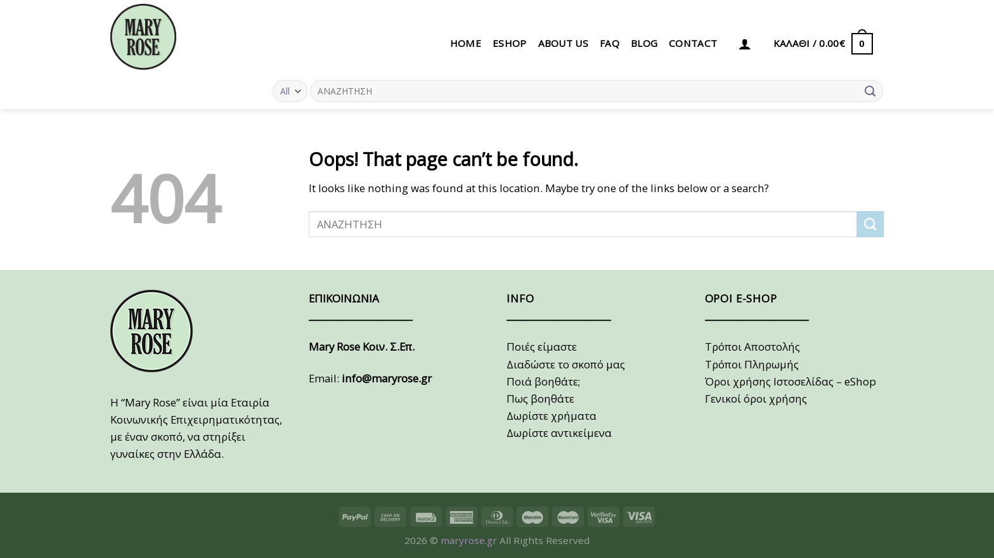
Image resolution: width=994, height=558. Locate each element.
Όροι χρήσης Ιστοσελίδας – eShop (790, 381)
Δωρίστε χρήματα (552, 415)
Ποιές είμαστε (542, 346)
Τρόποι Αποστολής (752, 346)
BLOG (644, 43)
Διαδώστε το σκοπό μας (566, 364)
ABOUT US (563, 43)
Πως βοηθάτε (540, 398)
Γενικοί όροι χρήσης (756, 398)
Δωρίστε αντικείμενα (559, 432)
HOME (465, 43)
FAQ (609, 43)
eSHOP (510, 43)
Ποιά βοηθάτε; (543, 381)
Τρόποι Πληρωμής (752, 364)
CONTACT (693, 43)
